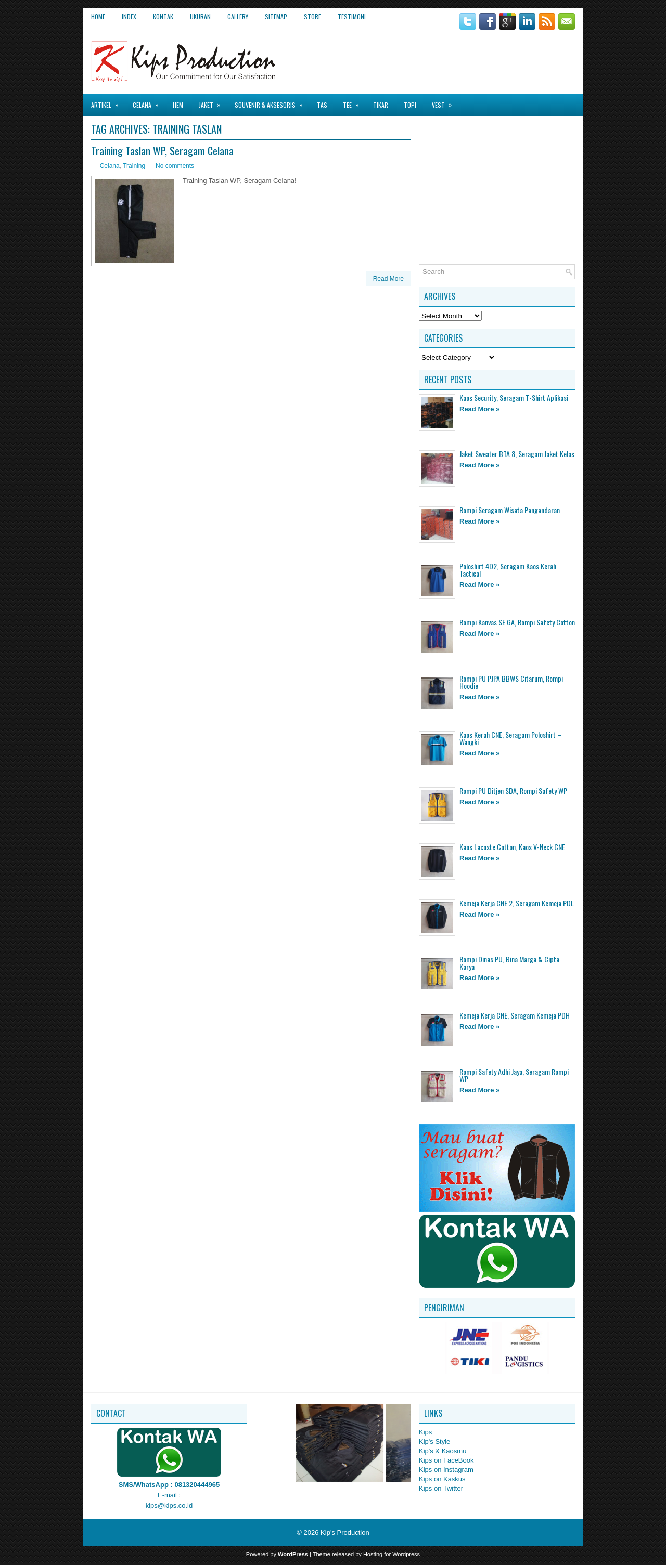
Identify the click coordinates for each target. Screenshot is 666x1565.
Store (312, 16)
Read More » (479, 409)
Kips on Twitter (441, 1488)
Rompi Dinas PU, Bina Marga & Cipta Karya (509, 963)
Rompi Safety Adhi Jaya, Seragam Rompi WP (514, 1075)
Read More (388, 278)
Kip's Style (434, 1441)
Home (98, 16)
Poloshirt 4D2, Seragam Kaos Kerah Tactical (507, 569)
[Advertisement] (453, 56)
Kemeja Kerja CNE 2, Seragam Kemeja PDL (516, 902)
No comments (175, 165)
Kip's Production (345, 1532)
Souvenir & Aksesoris (272, 101)
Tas (322, 104)
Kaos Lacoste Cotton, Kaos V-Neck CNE (512, 846)
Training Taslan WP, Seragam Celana (162, 151)
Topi (410, 104)
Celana (149, 101)
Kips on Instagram (446, 1469)
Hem (178, 104)
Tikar (380, 104)
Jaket (213, 101)
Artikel (108, 101)
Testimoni (352, 16)
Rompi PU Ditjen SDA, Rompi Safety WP (513, 790)
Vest (445, 101)
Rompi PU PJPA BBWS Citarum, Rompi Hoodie (511, 682)
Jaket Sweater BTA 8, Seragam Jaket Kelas (516, 453)
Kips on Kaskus (442, 1479)
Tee (354, 101)
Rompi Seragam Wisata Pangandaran (509, 509)
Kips (425, 1432)
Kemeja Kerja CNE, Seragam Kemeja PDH (514, 1015)
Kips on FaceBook (446, 1460)
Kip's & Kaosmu (442, 1451)
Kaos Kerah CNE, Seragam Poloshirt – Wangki (510, 738)
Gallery (237, 16)
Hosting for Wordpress (391, 1554)
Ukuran (200, 16)
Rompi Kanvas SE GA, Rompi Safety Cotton (517, 622)
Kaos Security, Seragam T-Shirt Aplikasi (513, 397)
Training (134, 165)
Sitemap (276, 16)
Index (129, 16)
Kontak (163, 16)
